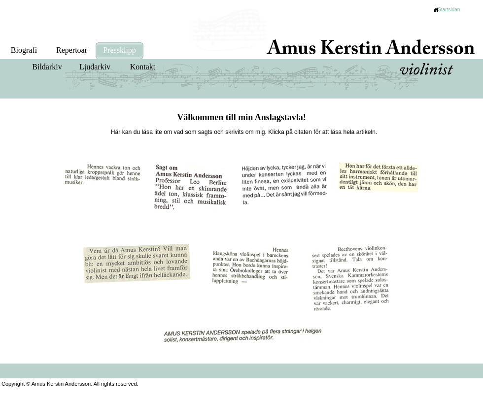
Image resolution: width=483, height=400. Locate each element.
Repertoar (71, 50)
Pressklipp (119, 50)
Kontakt (143, 67)
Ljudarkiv (94, 67)
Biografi (24, 50)
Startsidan (449, 9)
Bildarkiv (47, 67)
